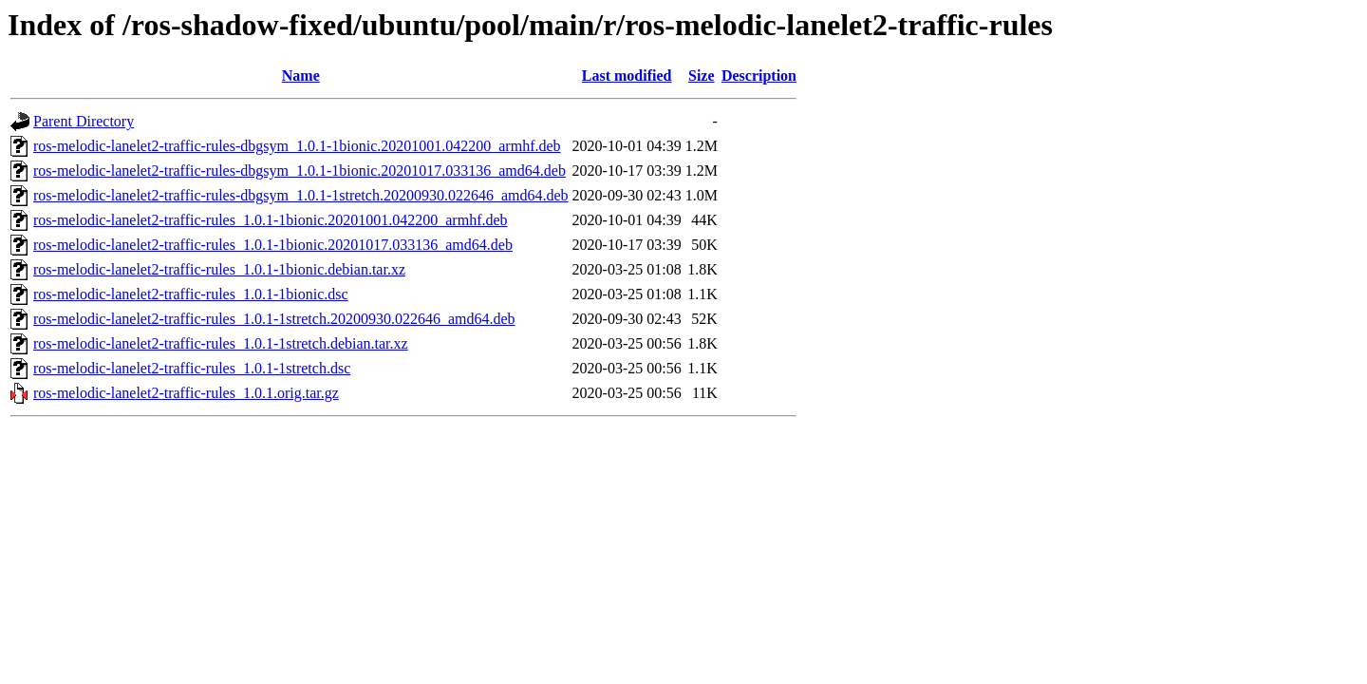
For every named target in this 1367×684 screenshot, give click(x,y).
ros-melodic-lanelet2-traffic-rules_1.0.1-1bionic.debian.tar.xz (219, 269)
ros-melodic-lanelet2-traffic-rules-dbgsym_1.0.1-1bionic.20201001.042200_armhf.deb (297, 146)
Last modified (627, 75)
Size (701, 75)
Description (758, 75)
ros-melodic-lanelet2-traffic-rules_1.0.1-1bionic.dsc (190, 294)
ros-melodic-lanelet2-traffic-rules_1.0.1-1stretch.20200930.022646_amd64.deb (274, 319)
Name (301, 75)
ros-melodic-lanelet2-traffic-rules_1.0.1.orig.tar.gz (186, 393)
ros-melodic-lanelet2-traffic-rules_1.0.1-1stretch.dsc (191, 368)
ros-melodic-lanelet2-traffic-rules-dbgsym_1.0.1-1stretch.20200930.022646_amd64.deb (301, 195)
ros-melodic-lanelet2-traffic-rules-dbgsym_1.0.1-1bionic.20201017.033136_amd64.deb (299, 170)
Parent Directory (83, 121)
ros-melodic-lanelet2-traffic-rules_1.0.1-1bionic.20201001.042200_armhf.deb (270, 220)
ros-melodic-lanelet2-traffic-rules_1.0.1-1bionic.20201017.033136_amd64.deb (273, 245)
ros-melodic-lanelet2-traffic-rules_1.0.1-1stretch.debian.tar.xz (220, 343)
